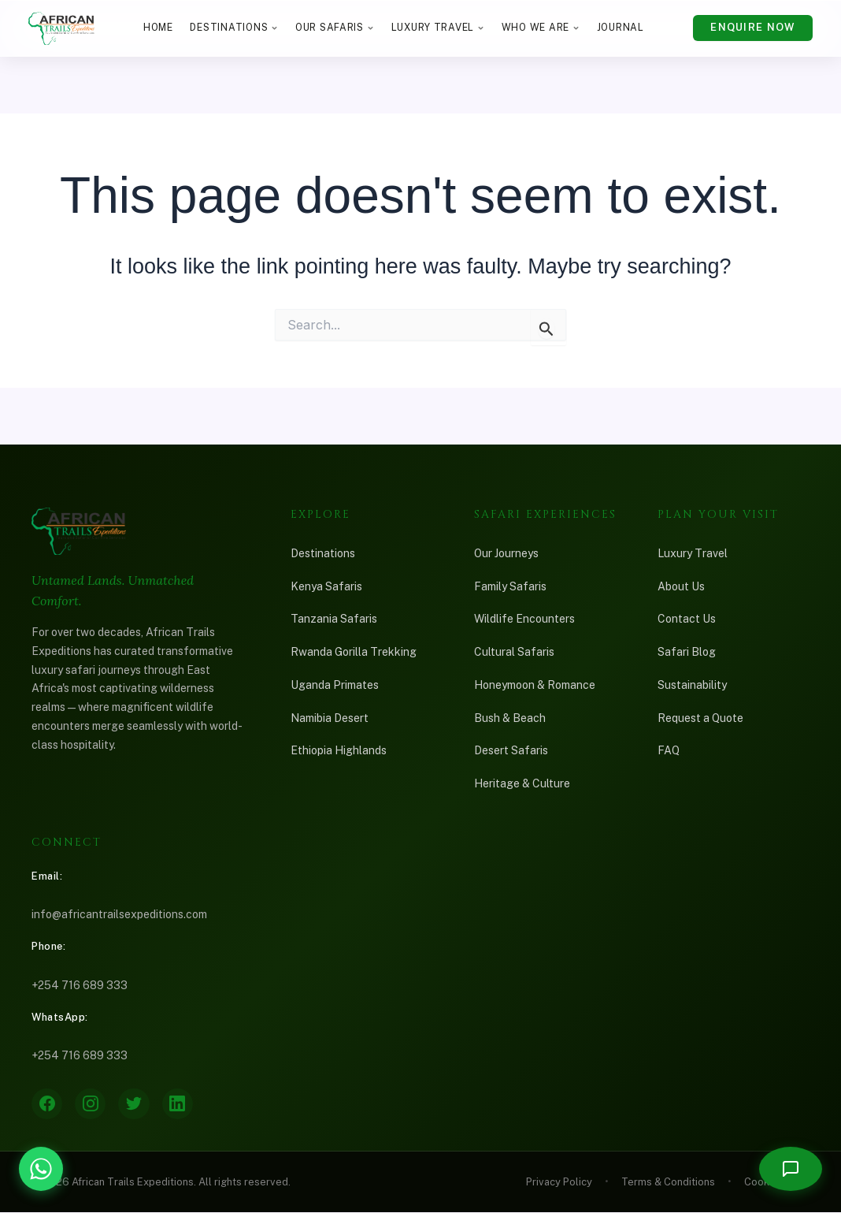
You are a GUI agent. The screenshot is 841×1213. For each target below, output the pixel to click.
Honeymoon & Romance (534, 685)
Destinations (234, 27)
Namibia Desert (330, 718)
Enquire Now (752, 27)
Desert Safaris (511, 750)
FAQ (669, 750)
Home (158, 27)
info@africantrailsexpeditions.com (119, 914)
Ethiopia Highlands (339, 750)
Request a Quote (700, 718)
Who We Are (541, 27)
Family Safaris (510, 586)
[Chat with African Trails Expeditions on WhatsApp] (41, 1169)
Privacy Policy (559, 1183)
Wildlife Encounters (524, 618)
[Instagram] (91, 1104)
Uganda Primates (335, 685)
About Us (681, 586)
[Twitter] (135, 1104)
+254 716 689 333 (79, 985)
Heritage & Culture (522, 783)
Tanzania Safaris (334, 618)
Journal (620, 27)
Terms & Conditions (668, 1183)
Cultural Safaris (514, 652)
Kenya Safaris (326, 586)
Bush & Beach (510, 718)
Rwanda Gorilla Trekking (354, 652)
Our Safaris (334, 27)
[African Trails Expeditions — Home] (61, 28)
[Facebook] (47, 1104)
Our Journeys (506, 553)
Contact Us (687, 618)
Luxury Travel (438, 27)
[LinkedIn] (179, 1104)
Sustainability (692, 685)
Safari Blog (687, 652)
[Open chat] (790, 1169)
